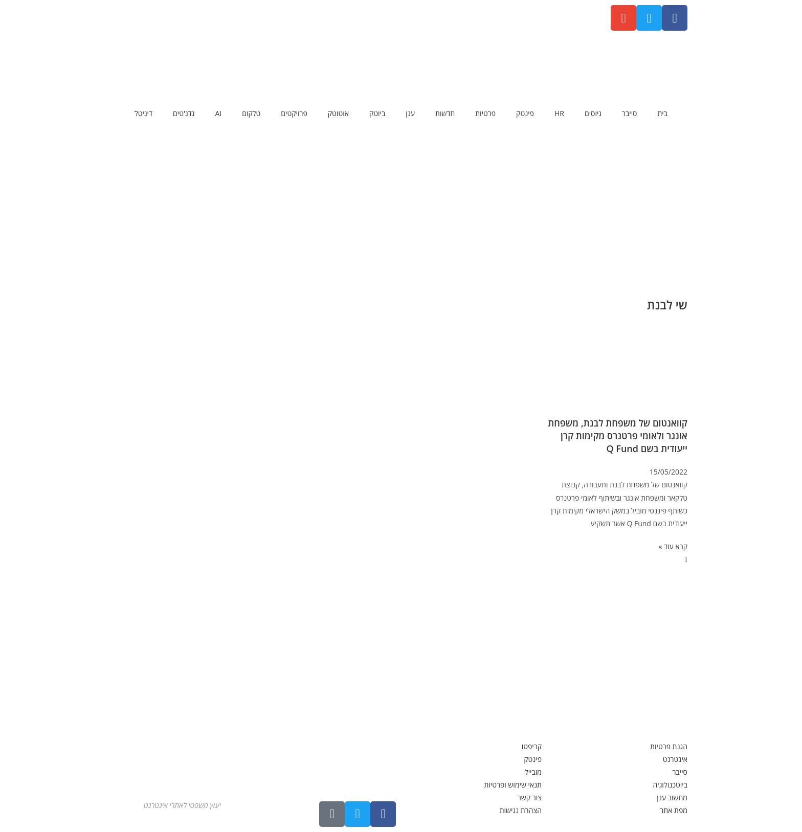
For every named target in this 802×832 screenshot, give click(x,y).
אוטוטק (338, 113)
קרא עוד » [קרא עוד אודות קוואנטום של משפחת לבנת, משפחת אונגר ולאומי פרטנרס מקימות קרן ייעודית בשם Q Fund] (672, 546)
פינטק (525, 113)
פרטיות (485, 113)
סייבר (629, 113)
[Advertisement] (401, 207)
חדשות (445, 113)
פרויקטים (294, 113)
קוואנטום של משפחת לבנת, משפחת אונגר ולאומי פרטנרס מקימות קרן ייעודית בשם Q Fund (617, 436)
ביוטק (377, 113)
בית (662, 113)
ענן (410, 113)
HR (559, 113)
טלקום (251, 113)
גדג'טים (183, 113)
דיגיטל (143, 113)
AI (218, 113)
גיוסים (593, 113)
